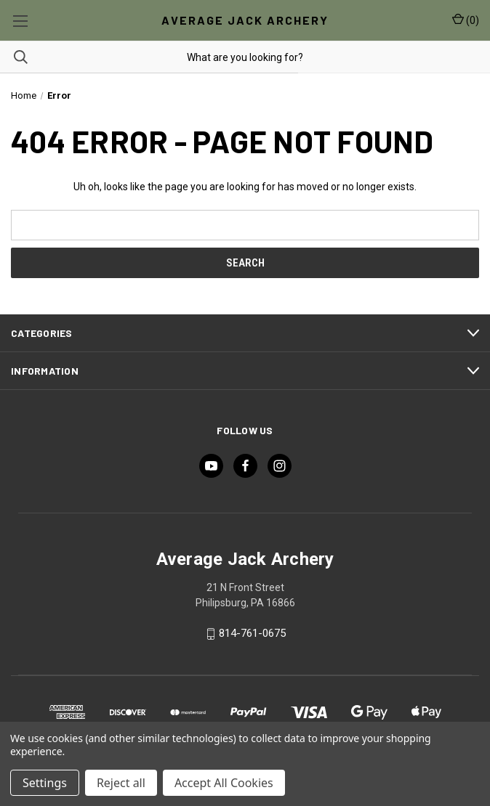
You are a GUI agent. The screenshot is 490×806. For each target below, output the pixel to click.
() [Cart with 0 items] (465, 19)
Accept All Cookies (223, 783)
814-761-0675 (252, 633)
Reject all (121, 783)
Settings (45, 783)
